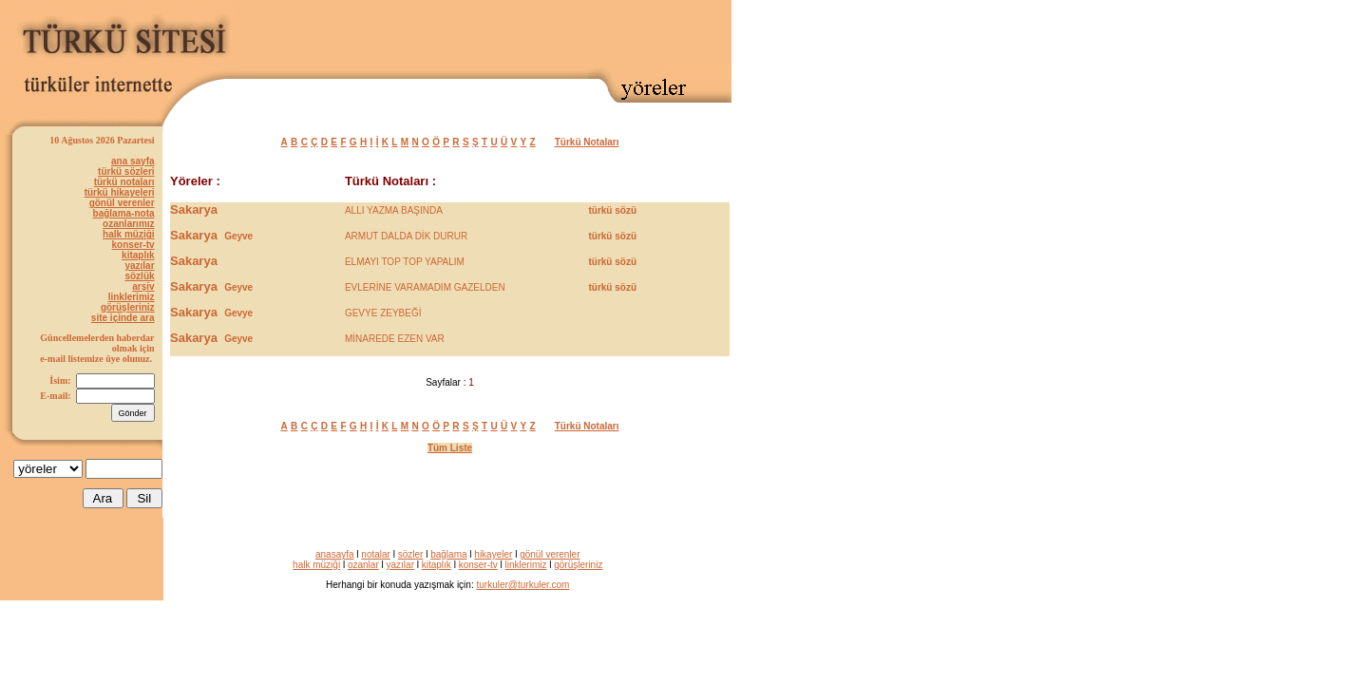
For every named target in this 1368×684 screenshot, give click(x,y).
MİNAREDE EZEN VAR (395, 338)
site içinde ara (123, 318)
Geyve (238, 236)
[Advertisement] (509, 35)
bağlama (448, 554)
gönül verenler (122, 203)
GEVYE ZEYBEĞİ (383, 313)
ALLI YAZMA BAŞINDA (394, 210)
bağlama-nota (124, 213)
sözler (411, 554)
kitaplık (138, 255)
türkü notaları (124, 182)
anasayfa (334, 554)
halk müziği (128, 234)
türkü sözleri (126, 171)
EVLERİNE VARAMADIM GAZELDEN (425, 287)
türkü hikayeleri (120, 192)
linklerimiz (131, 297)
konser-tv (133, 244)
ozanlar (363, 565)
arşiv (143, 286)
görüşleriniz (128, 307)
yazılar (139, 265)
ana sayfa (133, 161)
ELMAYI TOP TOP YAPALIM (405, 261)
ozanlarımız (128, 223)
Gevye (238, 313)
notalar (375, 554)
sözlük (139, 276)
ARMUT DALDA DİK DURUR (406, 236)
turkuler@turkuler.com (522, 585)
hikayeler (493, 554)
